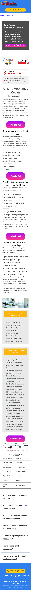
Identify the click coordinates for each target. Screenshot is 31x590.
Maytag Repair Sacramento (14, 389)
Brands (8, 15)
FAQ (5, 581)
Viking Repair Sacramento (14, 386)
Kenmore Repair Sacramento (15, 397)
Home (2, 15)
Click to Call (15, 125)
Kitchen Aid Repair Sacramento (15, 395)
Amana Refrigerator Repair (14, 338)
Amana (13, 15)
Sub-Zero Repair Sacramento (15, 384)
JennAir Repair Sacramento (14, 427)
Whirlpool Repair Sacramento (15, 378)
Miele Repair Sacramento (14, 429)
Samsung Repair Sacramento (15, 400)
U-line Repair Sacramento (14, 419)
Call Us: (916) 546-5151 (15, 10)
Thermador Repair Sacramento (15, 376)
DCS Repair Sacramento (13, 413)
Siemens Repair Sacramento (15, 416)
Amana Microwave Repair (14, 341)
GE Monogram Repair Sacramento (16, 392)
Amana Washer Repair (13, 328)
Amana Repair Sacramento (14, 365)
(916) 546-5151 (12, 73)
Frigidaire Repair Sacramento (15, 405)
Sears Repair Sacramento (14, 381)
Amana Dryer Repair (12, 330)
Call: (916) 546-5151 (15, 45)
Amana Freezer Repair (13, 322)
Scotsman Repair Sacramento (15, 411)
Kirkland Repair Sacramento (14, 421)
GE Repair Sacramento (13, 403)
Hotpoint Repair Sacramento (15, 360)
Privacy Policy (13, 581)
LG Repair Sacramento (13, 408)
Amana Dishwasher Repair (14, 325)
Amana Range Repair (12, 336)
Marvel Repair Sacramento (14, 424)
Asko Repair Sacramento (13, 368)
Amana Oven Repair (12, 333)
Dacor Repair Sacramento (14, 362)
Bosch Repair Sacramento (14, 370)
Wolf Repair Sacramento (13, 373)
